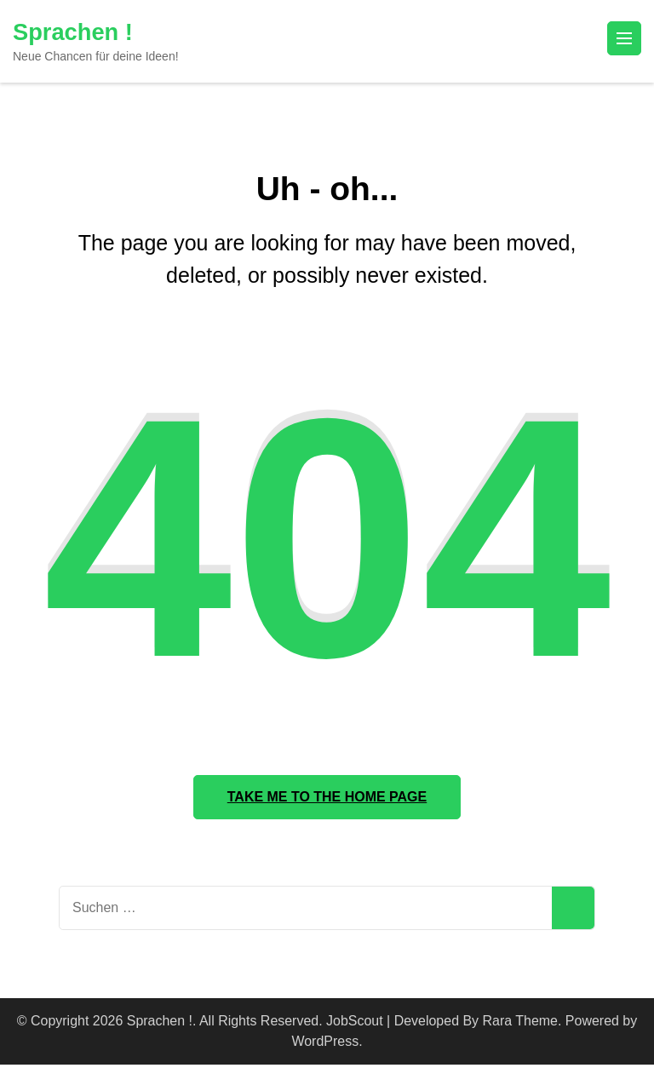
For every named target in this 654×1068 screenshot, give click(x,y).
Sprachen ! (74, 32)
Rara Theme (520, 1024)
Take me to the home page (327, 798)
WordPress (325, 1044)
